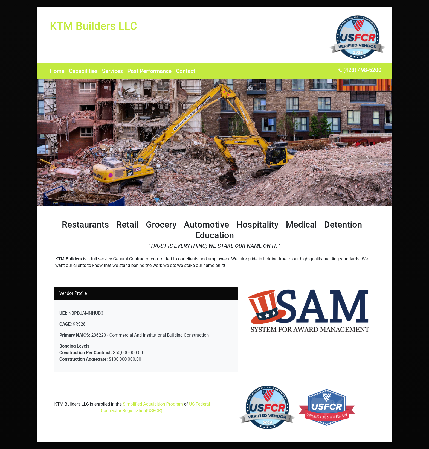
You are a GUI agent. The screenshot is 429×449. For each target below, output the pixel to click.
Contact (185, 71)
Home (57, 71)
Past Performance (149, 71)
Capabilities (83, 71)
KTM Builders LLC (93, 26)
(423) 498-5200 (359, 70)
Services (112, 71)
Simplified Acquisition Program (153, 404)
